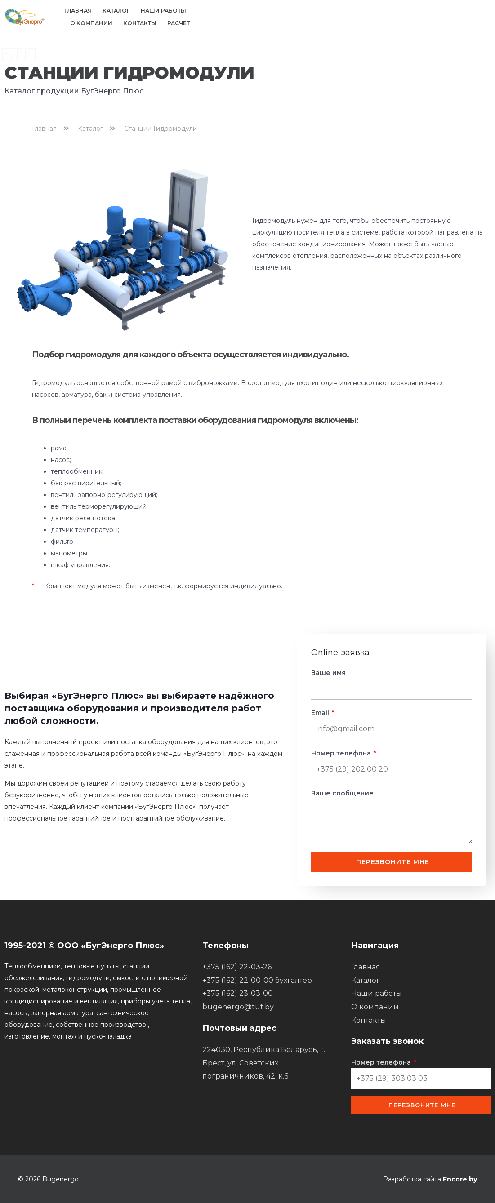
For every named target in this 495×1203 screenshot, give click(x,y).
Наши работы (163, 10)
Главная (78, 10)
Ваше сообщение (342, 793)
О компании (91, 23)
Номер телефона (342, 753)
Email (321, 713)
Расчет (178, 23)
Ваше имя (328, 673)
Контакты (139, 23)
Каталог (116, 10)
